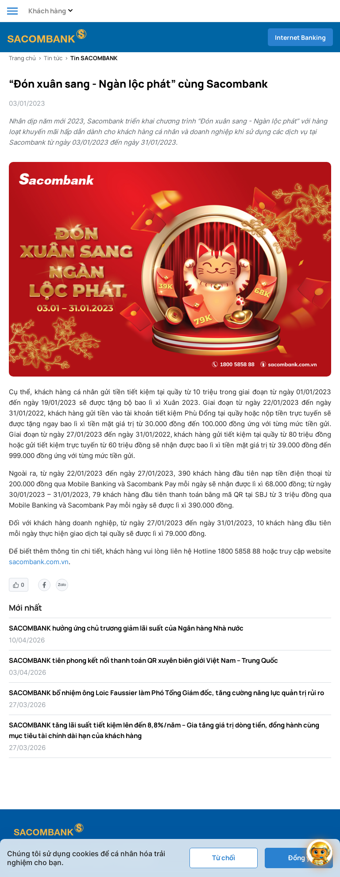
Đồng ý (299, 857)
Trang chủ (22, 58)
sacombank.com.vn (39, 562)
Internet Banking (300, 37)
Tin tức (53, 58)
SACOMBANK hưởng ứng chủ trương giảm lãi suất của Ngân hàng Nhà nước (126, 628)
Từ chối (223, 857)
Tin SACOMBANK (93, 58)
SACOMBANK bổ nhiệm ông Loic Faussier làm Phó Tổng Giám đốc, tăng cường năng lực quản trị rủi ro (166, 692)
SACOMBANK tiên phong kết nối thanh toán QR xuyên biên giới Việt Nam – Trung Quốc (143, 660)
